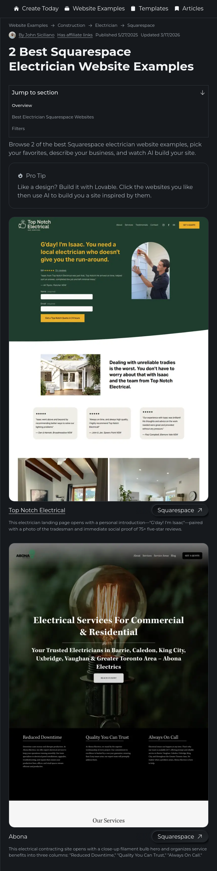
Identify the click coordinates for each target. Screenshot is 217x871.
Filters (18, 128)
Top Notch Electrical (37, 510)
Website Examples (94, 8)
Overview (22, 105)
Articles (189, 8)
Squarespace (180, 510)
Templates (149, 8)
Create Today (36, 8)
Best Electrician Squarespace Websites (53, 117)
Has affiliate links (75, 35)
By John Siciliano (37, 35)
